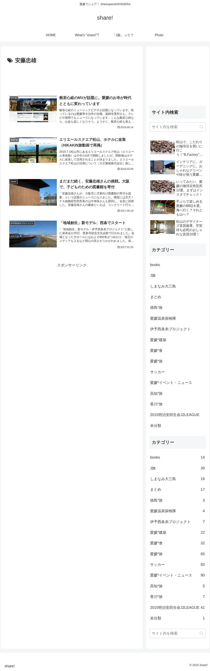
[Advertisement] (71, 77)
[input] (177, 127)
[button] (201, 126)
